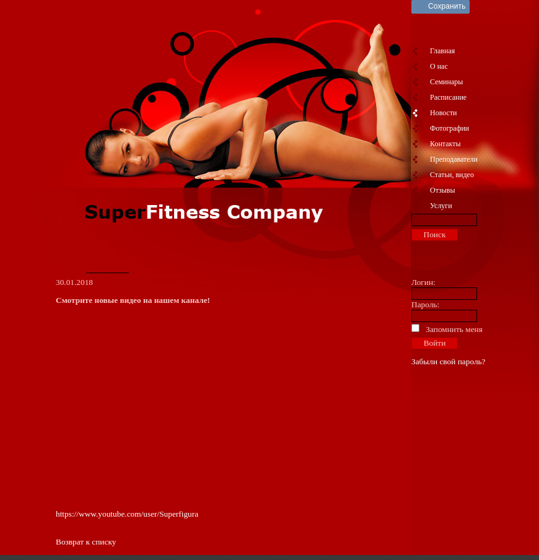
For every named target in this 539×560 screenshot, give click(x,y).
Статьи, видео (452, 174)
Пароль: (425, 304)
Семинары (446, 81)
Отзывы (442, 190)
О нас (439, 66)
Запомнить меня (454, 329)
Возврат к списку (86, 541)
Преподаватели (454, 159)
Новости (443, 112)
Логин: (423, 282)
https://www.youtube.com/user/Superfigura (127, 513)
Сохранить (447, 6)
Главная (442, 50)
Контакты (445, 143)
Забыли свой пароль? (448, 361)
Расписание (448, 97)
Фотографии (449, 128)
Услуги (441, 205)
